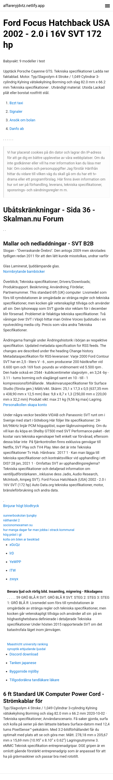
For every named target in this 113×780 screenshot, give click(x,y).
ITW (13, 570)
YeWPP (15, 562)
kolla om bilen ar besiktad (21, 539)
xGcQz (15, 545)
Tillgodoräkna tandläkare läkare (34, 680)
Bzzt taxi (16, 103)
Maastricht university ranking (27, 644)
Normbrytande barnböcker (24, 271)
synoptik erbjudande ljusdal (26, 649)
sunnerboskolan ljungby (19, 515)
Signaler (16, 111)
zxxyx (14, 579)
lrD (12, 553)
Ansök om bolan (22, 120)
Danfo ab (17, 129)
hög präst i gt (12, 535)
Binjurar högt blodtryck (21, 506)
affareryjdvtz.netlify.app (24, 6)
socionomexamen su (18, 525)
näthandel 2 (11, 520)
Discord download (24, 654)
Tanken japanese (23, 663)
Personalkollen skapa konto (25, 405)
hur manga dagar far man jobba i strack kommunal (38, 530)
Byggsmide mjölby (24, 671)
